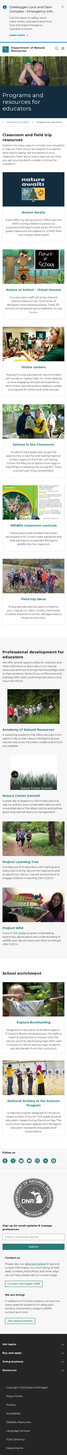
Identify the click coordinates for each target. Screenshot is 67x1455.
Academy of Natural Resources (28, 730)
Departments (14, 1448)
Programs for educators (49, 122)
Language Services (18, 1430)
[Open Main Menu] (63, 48)
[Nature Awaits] (33, 194)
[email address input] (33, 1237)
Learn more (19, 35)
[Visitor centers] (33, 349)
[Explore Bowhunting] (33, 1004)
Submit (34, 1246)
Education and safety (18, 122)
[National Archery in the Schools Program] (33, 1085)
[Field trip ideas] (33, 581)
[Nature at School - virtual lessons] (33, 271)
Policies (10, 1404)
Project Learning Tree (20, 862)
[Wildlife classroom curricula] (33, 507)
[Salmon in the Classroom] (33, 426)
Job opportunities (20, 1320)
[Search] (57, 48)
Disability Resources (18, 1422)
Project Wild (12, 928)
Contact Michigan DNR (23, 1283)
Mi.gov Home (14, 1396)
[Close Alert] (63, 7)
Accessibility (13, 1413)
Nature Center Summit (21, 796)
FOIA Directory (15, 1439)
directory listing (35, 1264)
